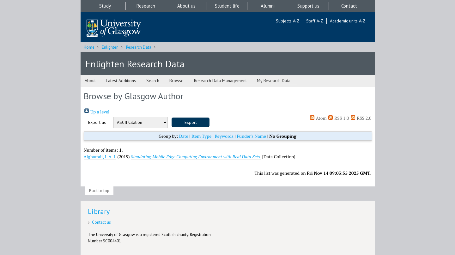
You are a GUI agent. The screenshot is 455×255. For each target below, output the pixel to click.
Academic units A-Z (348, 21)
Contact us (101, 222)
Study (105, 6)
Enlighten (110, 47)
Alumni (268, 6)
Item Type (201, 136)
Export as (97, 122)
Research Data (138, 47)
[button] (190, 122)
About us (186, 6)
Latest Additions (121, 80)
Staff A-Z (314, 21)
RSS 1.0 (338, 118)
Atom (318, 118)
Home (89, 47)
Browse (176, 80)
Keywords (224, 136)
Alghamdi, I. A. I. (100, 157)
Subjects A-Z (288, 21)
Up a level (97, 112)
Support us (308, 6)
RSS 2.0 (361, 118)
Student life (227, 6)
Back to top (99, 190)
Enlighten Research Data (135, 64)
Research (145, 6)
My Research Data (273, 80)
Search (152, 80)
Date (183, 136)
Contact (349, 6)
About (90, 80)
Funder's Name (251, 136)
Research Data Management (220, 80)
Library (99, 211)
